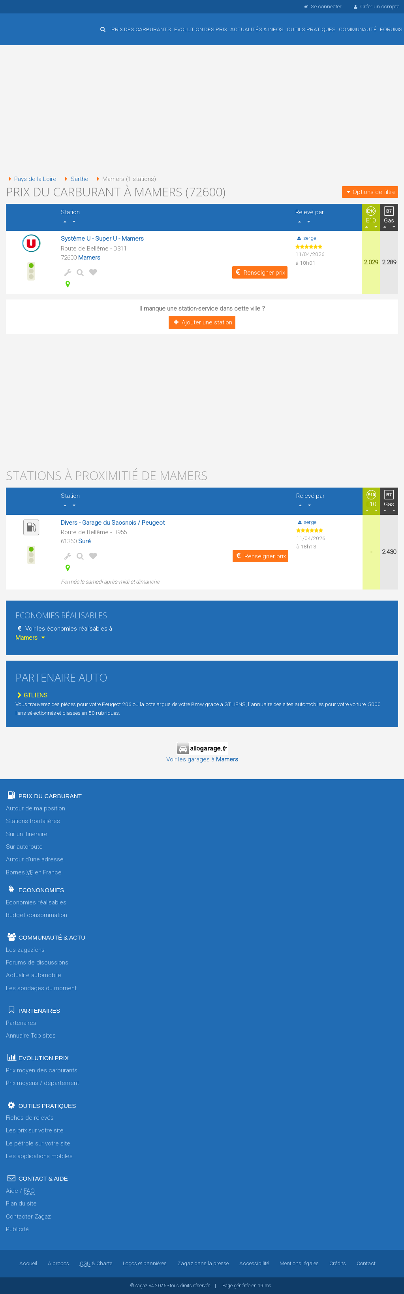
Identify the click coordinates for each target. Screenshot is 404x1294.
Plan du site (21, 1203)
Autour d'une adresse (35, 859)
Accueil (31, 23)
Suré (84, 541)
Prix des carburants (141, 29)
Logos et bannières (145, 1263)
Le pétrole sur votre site (38, 1143)
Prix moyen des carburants (41, 1070)
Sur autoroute (24, 846)
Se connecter (322, 6)
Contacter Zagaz (28, 1216)
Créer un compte (376, 6)
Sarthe (75, 179)
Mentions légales (299, 1263)
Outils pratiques (311, 29)
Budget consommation (36, 915)
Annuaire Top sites (31, 1035)
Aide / (20, 1191)
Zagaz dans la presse (203, 1263)
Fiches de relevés (30, 1117)
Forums (391, 29)
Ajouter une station (202, 322)
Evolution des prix (200, 29)
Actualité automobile (33, 975)
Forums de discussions (37, 962)
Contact (366, 1263)
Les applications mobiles (39, 1156)
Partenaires (21, 1023)
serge (305, 238)
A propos (58, 1263)
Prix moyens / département (42, 1083)
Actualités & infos (257, 29)
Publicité (17, 1229)
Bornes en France (34, 872)
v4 (151, 1285)
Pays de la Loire (31, 179)
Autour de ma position (35, 808)
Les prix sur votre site (35, 1130)
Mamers (89, 257)
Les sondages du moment (41, 988)
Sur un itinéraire (26, 834)
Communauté (358, 29)
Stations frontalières (33, 821)
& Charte (96, 1263)
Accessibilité (254, 1263)
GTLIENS (31, 695)
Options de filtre (370, 192)
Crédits (337, 1263)
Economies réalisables (36, 902)
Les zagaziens (25, 949)
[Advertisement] (197, 110)
